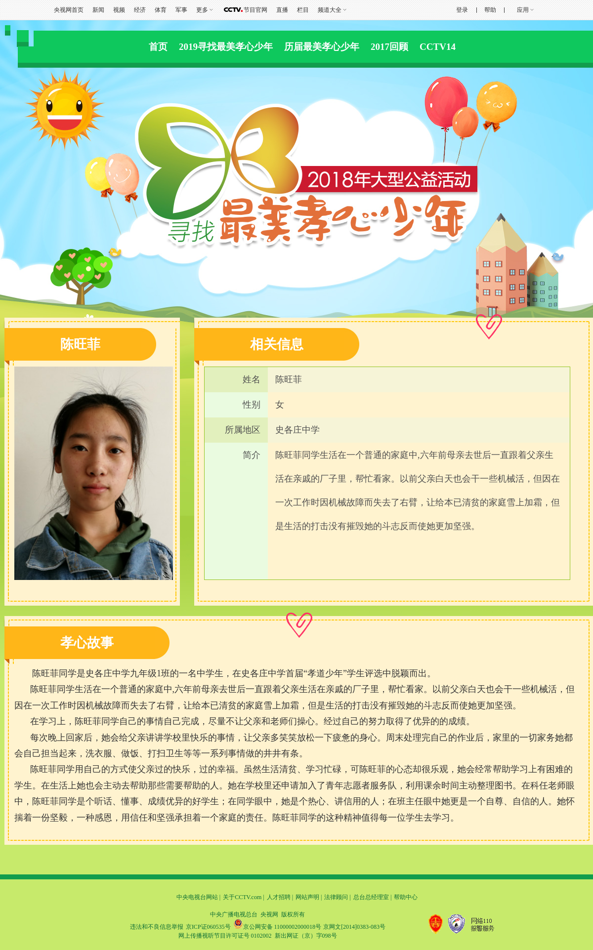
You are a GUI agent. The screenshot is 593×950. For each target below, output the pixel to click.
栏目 (303, 9)
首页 (158, 46)
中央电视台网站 (197, 897)
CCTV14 (438, 46)
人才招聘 (279, 897)
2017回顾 (389, 46)
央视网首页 (69, 9)
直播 (282, 9)
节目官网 (255, 9)
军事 (181, 9)
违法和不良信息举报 (156, 926)
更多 (202, 9)
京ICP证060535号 (208, 926)
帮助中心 (406, 897)
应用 (523, 9)
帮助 (490, 9)
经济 (140, 9)
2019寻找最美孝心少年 (226, 46)
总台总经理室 (371, 897)
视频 (119, 9)
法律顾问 (336, 897)
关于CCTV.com (242, 897)
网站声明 (307, 897)
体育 (161, 9)
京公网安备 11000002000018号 (277, 926)
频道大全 (329, 9)
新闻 (98, 9)
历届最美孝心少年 (321, 46)
